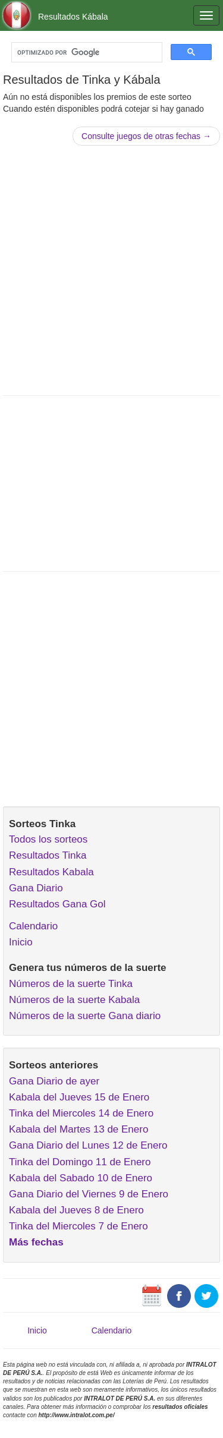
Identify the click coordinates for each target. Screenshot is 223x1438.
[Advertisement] (111, 268)
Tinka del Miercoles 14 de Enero (81, 1113)
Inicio (21, 942)
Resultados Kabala (51, 872)
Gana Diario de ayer (54, 1081)
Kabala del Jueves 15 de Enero (79, 1097)
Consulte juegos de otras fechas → (146, 136)
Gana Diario (36, 888)
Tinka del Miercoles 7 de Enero (78, 1226)
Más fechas (36, 1242)
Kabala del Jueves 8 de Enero (76, 1210)
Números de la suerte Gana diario (85, 1015)
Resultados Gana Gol (57, 904)
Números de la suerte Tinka (71, 983)
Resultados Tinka (47, 855)
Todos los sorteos (48, 839)
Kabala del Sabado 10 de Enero (80, 1178)
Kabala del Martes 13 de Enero (78, 1129)
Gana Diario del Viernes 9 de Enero (88, 1194)
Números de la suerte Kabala (74, 999)
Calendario (33, 926)
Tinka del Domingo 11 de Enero (79, 1162)
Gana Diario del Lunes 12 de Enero (88, 1145)
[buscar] (85, 52)
